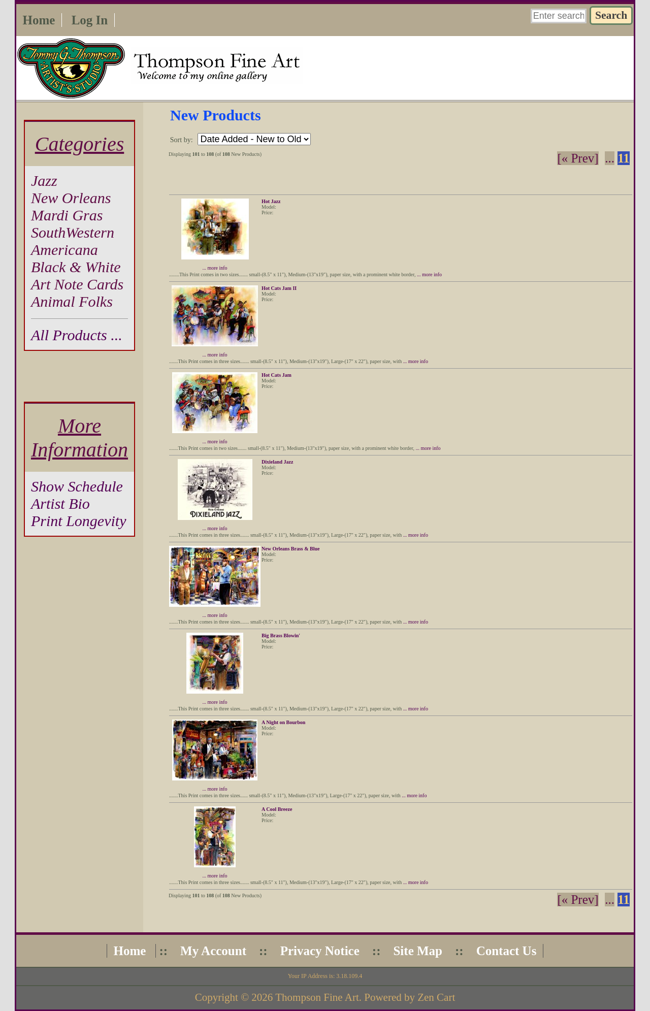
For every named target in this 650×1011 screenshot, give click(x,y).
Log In (90, 20)
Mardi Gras (67, 215)
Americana (64, 249)
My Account (213, 951)
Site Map (417, 951)
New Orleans (71, 197)
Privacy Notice (320, 951)
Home (39, 20)
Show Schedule (77, 486)
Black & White (76, 266)
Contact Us (506, 951)
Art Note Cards (77, 284)
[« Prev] (577, 158)
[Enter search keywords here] (559, 16)
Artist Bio (60, 503)
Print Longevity (78, 520)
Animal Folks (72, 301)
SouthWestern (72, 232)
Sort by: (182, 140)
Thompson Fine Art (317, 997)
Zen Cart (436, 997)
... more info (214, 268)
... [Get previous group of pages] (609, 158)
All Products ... (76, 335)
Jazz (44, 180)
